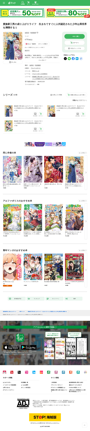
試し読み (14, 62)
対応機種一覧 (24, 382)
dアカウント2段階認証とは (58, 387)
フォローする (37, 33)
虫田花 (27, 32)
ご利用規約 (54, 382)
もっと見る (82, 152)
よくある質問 (24, 385)
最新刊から (83, 100)
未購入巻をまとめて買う (77, 95)
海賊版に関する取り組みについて (59, 390)
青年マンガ (35, 71)
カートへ (76, 42)
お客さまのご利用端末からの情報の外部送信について (77, 390)
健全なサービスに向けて (75, 385)
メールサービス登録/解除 (9, 385)
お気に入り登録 (57, 95)
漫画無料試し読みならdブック (9, 311)
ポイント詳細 (42, 44)
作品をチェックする (75, 48)
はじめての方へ (7, 382)
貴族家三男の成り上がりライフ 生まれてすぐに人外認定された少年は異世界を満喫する (47, 311)
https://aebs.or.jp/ (38, 406)
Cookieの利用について (75, 387)
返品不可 (27, 50)
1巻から (75, 100)
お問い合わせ (6, 387)
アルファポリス (35, 68)
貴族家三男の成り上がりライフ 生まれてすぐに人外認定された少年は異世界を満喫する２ (70, 107)
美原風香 (33, 32)
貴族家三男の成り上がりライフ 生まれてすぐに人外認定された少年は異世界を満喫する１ (28, 107)
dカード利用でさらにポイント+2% (34, 47)
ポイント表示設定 (25, 387)
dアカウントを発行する (38, 423)
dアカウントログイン (8, 390)
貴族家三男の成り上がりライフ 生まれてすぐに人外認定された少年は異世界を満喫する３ (28, 122)
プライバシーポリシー (57, 385)
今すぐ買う (76, 36)
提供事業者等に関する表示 (76, 382)
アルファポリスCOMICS (39, 74)
